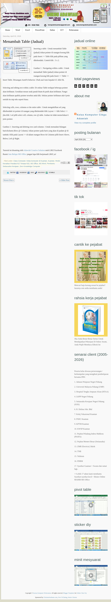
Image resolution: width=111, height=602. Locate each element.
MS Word (42, 164)
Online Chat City (82, 593)
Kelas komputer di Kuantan (37, 161)
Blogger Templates (68, 593)
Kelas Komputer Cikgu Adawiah (92, 116)
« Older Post (64, 180)
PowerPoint (39, 30)
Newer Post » (9, 180)
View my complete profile (85, 123)
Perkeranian (73, 30)
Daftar (52, 30)
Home (7, 30)
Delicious (39, 172)
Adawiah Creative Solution (34, 150)
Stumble (50, 172)
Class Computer (19, 161)
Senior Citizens (72, 597)
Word (18, 30)
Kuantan (51, 161)
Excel (27, 30)
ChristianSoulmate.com (50, 597)
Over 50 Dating (62, 597)
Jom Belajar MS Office (17, 154)
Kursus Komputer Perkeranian (42, 593)
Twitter (10, 172)
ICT (62, 30)
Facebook (21, 172)
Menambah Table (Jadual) (23, 41)
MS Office (34, 164)
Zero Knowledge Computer (30, 166)
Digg (30, 172)
